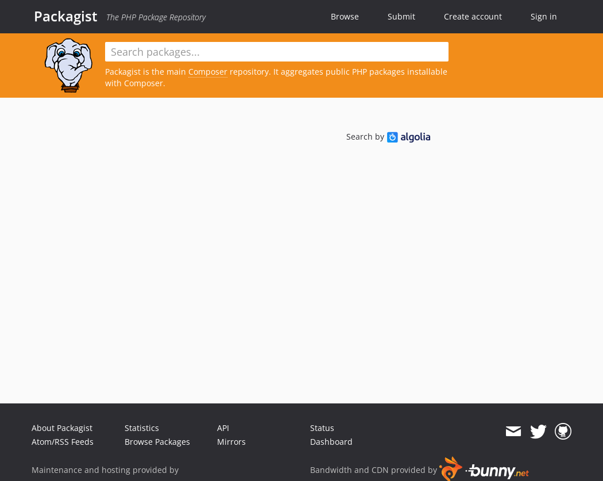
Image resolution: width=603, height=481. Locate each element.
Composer (207, 71)
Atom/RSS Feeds (63, 441)
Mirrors (231, 441)
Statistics (142, 427)
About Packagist (62, 427)
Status (322, 427)
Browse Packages (157, 441)
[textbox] (277, 51)
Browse (345, 16)
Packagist (66, 16)
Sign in (544, 16)
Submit (401, 16)
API (223, 427)
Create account (473, 16)
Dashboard (331, 441)
